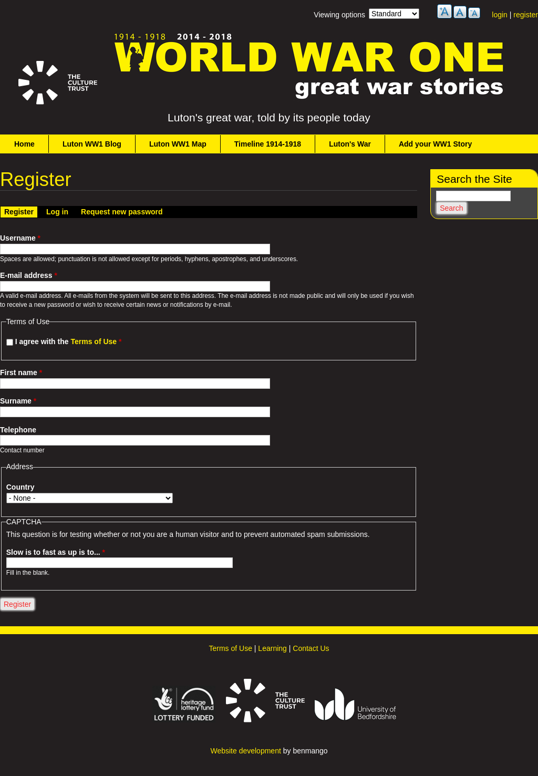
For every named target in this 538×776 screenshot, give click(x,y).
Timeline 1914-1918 (267, 144)
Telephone (18, 430)
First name (21, 372)
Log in (57, 212)
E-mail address (28, 275)
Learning (272, 648)
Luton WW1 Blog (92, 144)
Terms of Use (93, 341)
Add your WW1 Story (435, 144)
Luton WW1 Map (177, 144)
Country (20, 487)
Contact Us (311, 648)
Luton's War (350, 144)
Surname (18, 401)
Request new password (122, 212)
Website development (245, 751)
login (500, 15)
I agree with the (68, 341)
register (525, 15)
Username (20, 238)
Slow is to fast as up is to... (55, 552)
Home (24, 144)
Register (20, 211)
